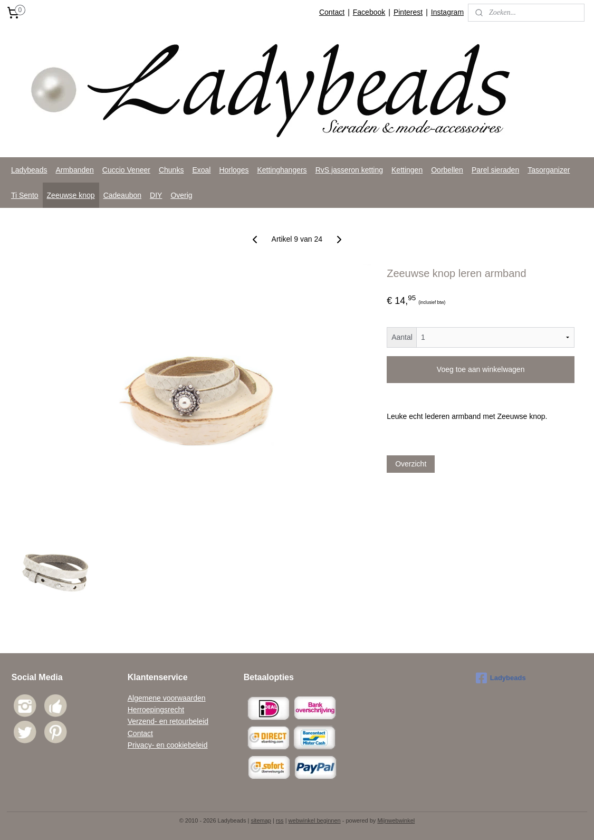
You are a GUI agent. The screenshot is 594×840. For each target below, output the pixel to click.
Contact (331, 12)
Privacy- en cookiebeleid (168, 745)
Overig (181, 195)
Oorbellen (447, 170)
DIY (156, 195)
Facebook (369, 12)
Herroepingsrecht (156, 709)
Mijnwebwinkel (396, 820)
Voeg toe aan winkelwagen (481, 369)
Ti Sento (25, 195)
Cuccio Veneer (126, 170)
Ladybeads (29, 170)
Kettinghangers (281, 170)
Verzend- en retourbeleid (168, 721)
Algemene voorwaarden (167, 698)
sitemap (261, 820)
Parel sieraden (495, 170)
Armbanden (74, 170)
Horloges (233, 170)
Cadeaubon (122, 195)
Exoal (201, 170)
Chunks (171, 170)
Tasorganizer (549, 170)
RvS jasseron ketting (349, 170)
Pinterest (408, 12)
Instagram (447, 12)
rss (280, 820)
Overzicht (410, 464)
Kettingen (407, 170)
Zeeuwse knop (71, 195)
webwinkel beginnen (315, 820)
